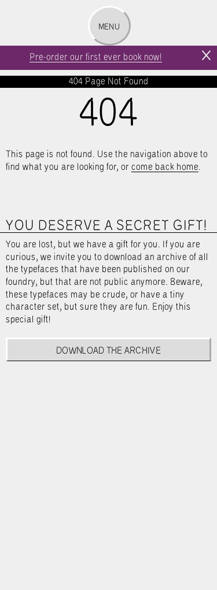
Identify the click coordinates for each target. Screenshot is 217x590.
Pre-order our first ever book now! (96, 57)
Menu (109, 27)
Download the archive (108, 351)
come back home (164, 167)
